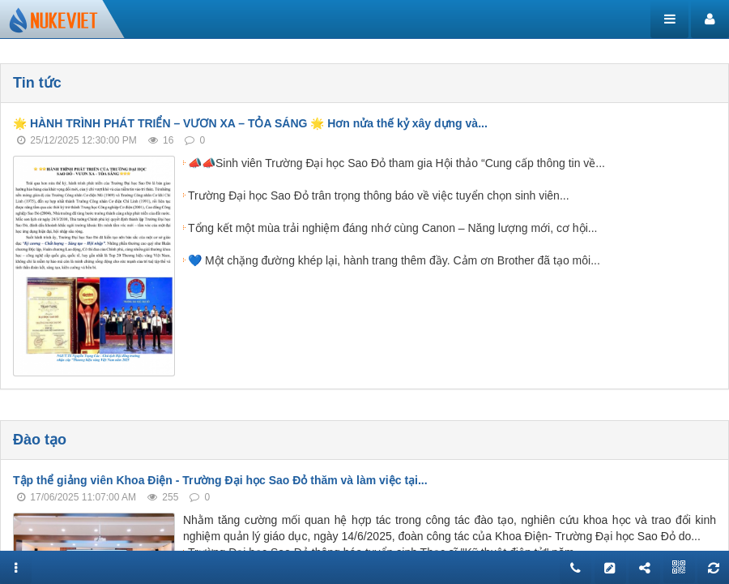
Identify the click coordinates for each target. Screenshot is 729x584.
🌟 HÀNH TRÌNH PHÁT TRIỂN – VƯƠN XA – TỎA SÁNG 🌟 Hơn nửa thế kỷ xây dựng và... (250, 123)
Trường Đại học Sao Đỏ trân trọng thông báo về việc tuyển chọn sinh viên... (378, 195)
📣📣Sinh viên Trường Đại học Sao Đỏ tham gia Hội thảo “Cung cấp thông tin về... (396, 163)
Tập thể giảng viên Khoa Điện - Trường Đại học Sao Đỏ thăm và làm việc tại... (220, 480)
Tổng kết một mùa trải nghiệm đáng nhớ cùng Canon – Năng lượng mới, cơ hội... (392, 227)
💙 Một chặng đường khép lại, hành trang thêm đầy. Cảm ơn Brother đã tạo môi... (394, 260)
